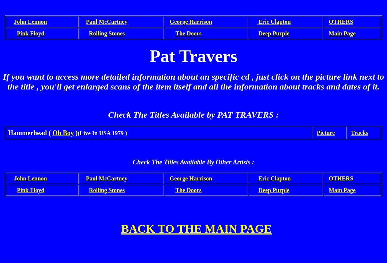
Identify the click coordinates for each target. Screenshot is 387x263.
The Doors (189, 33)
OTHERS (341, 22)
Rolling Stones (107, 33)
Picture (326, 133)
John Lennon (30, 22)
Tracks (359, 133)
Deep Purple (273, 33)
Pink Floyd (30, 33)
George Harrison (191, 22)
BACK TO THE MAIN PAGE (196, 228)
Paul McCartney (106, 22)
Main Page (342, 33)
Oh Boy (63, 133)
